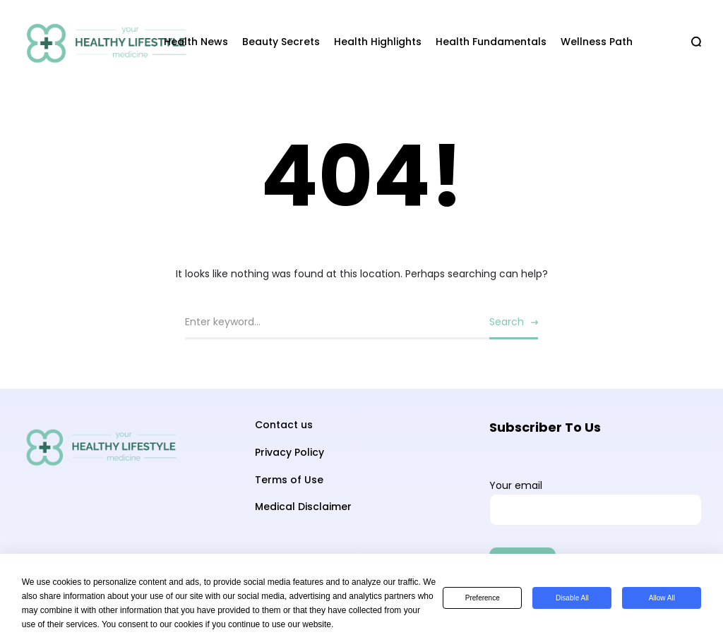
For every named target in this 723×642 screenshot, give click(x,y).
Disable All (572, 598)
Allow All (662, 598)
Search (506, 322)
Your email (595, 502)
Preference (482, 598)
